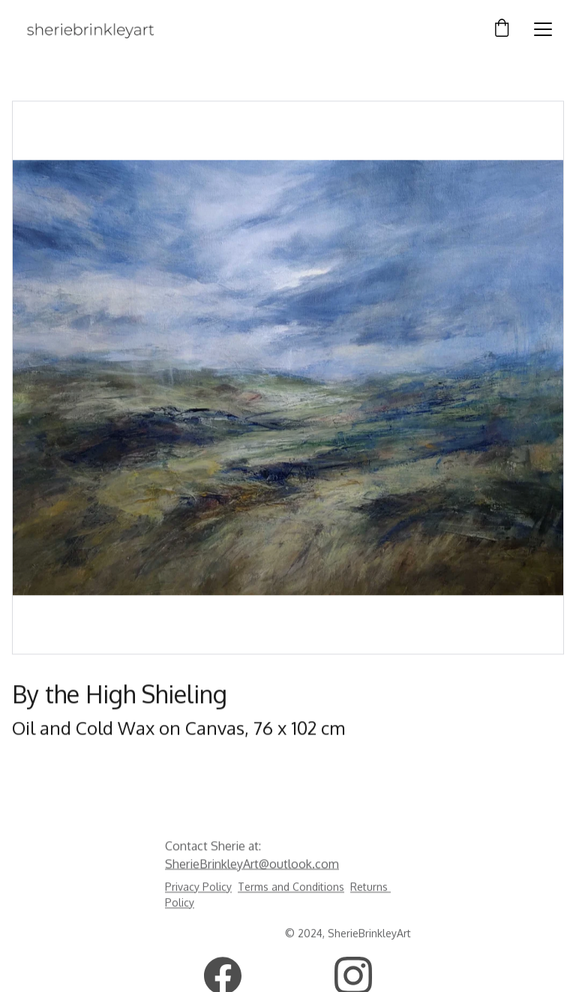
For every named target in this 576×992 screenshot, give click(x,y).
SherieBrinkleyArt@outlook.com (252, 864)
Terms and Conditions (291, 888)
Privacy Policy (198, 888)
